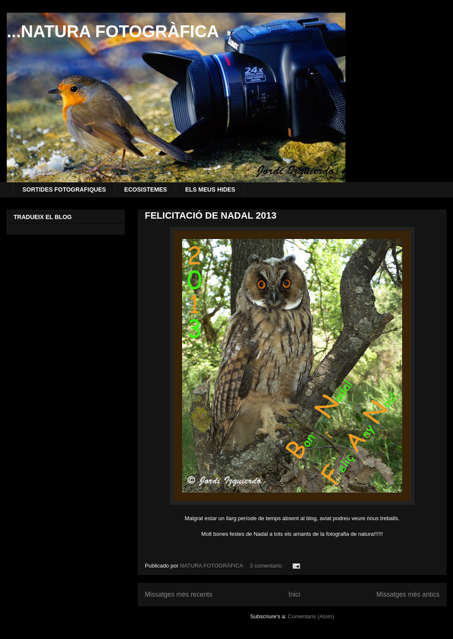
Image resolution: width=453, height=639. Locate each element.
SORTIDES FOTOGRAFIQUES (64, 189)
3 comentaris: (267, 565)
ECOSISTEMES (145, 189)
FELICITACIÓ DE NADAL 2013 (210, 215)
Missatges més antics (407, 594)
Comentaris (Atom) (311, 616)
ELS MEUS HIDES (210, 189)
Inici (294, 594)
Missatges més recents (178, 594)
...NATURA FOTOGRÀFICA (113, 31)
